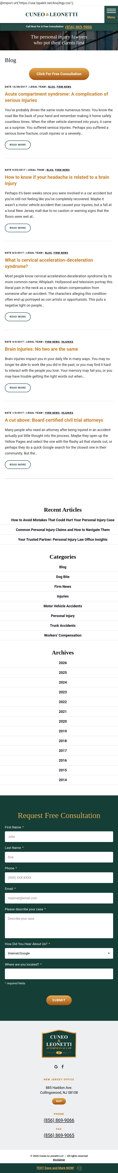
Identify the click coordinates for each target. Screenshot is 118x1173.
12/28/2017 (19, 86)
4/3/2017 (18, 342)
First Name (14, 827)
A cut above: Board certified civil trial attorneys (54, 420)
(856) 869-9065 (59, 1135)
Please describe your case (25, 909)
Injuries (67, 342)
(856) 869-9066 (78, 26)
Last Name (14, 848)
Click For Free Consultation (59, 74)
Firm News (64, 86)
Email (10, 889)
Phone (11, 868)
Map (59, 1101)
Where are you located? (23, 964)
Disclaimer (59, 1159)
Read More (18, 144)
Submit (59, 1000)
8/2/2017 (18, 253)
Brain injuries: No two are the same (41, 349)
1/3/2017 (18, 413)
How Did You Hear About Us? (27, 944)
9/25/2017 (18, 170)
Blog (51, 86)
